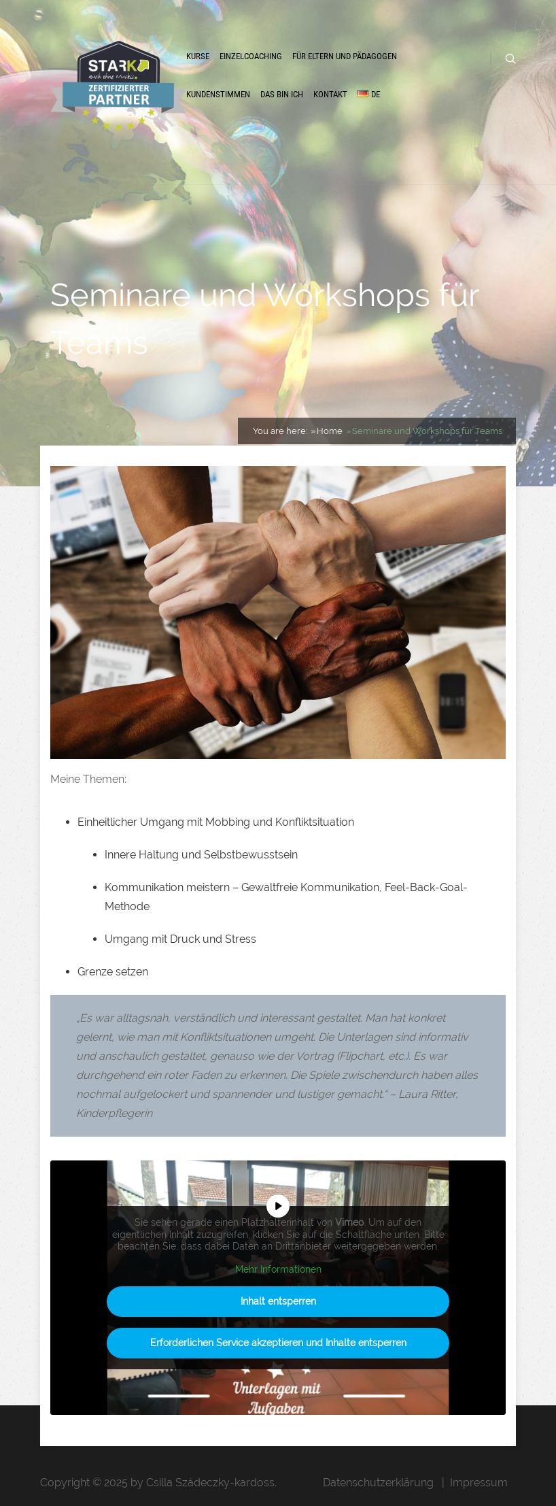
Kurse (197, 56)
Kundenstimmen (218, 94)
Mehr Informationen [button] (278, 1268)
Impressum (479, 1482)
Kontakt (330, 94)
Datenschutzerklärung (378, 1482)
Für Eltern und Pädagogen (344, 56)
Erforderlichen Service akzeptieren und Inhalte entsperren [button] (278, 1342)
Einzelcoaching (251, 56)
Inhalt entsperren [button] (278, 1301)
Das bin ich (281, 94)
